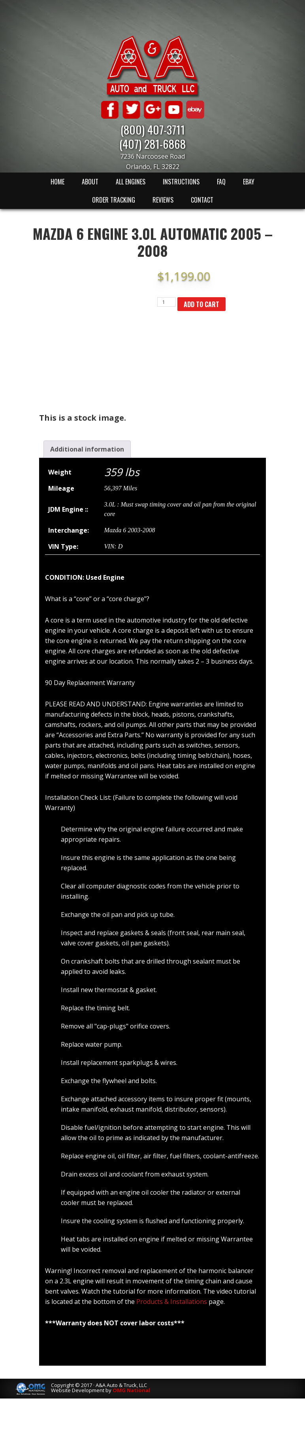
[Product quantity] (166, 302)
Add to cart (201, 304)
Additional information (87, 449)
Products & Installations (171, 1301)
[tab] (87, 449)
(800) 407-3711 (152, 129)
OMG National (131, 1390)
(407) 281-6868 (152, 143)
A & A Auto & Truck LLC (152, 66)
